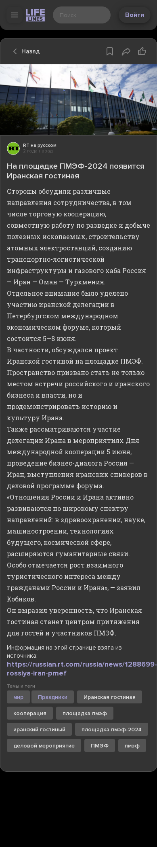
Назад (24, 51)
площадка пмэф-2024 (112, 729)
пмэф (132, 745)
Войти (134, 15)
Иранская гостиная (110, 697)
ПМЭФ (100, 745)
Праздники (52, 697)
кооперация (29, 713)
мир (18, 697)
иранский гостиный (39, 729)
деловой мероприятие (44, 745)
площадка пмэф (85, 713)
